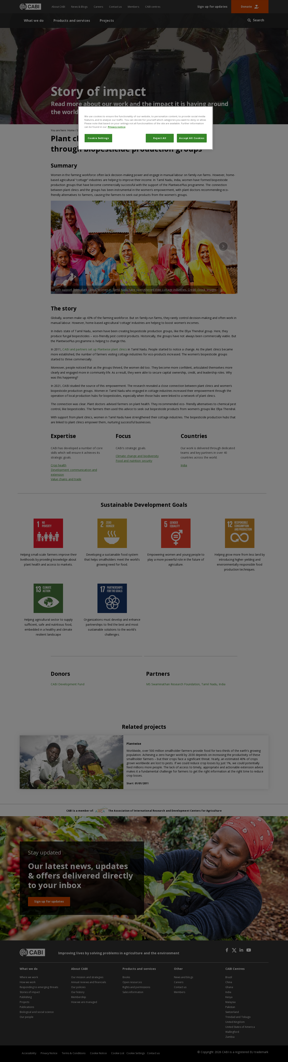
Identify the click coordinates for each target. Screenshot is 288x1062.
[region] (145, 128)
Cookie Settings (98, 138)
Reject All (159, 138)
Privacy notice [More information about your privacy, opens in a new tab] (116, 126)
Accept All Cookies (191, 138)
